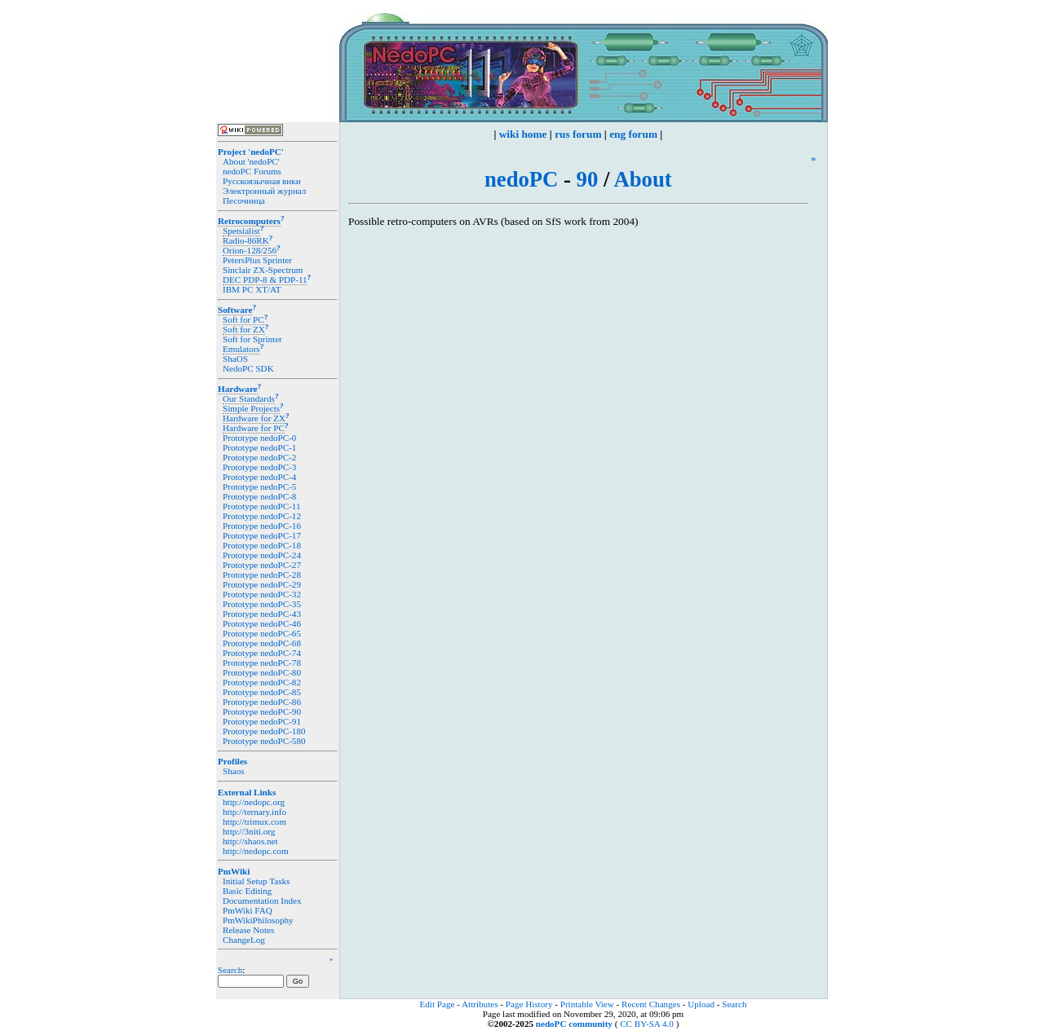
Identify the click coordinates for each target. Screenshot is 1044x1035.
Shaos (234, 771)
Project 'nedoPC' (251, 151)
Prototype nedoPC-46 (262, 623)
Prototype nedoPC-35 (262, 604)
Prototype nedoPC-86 (262, 702)
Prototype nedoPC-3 (259, 467)
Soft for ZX (244, 329)
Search (230, 970)
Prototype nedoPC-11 (262, 506)
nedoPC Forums (252, 171)
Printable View (587, 1004)
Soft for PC (243, 319)
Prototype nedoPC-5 (259, 486)
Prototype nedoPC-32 (262, 594)
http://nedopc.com (256, 851)
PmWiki (234, 871)
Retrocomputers (249, 221)
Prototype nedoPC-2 (259, 457)
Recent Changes (651, 1004)
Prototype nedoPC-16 (262, 526)
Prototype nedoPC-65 (262, 633)
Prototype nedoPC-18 (262, 545)
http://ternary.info (254, 812)
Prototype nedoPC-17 (262, 535)
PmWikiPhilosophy (258, 920)
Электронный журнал (264, 191)
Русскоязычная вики (262, 181)
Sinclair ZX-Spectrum (263, 270)
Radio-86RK (246, 240)
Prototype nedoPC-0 (259, 438)
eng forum (633, 134)
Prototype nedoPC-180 (264, 731)
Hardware (238, 389)
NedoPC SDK (248, 368)
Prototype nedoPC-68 (262, 643)
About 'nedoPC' (251, 161)
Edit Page (437, 1004)
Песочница (244, 200)
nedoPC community (574, 1023)
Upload (701, 1004)
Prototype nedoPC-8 (259, 496)
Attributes (480, 1004)
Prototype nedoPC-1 (259, 447)
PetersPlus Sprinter (257, 260)
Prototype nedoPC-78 (262, 662)
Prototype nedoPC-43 (262, 614)
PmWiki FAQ (247, 910)
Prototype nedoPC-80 (262, 672)
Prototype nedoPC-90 (262, 711)
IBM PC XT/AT (252, 289)
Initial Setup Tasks (256, 881)
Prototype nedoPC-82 (262, 682)
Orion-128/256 (249, 250)
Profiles (232, 761)
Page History (529, 1004)
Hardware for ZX (254, 418)
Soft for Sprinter (252, 339)
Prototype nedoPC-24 (262, 555)
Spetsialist (241, 231)
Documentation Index (262, 900)
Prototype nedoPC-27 (262, 565)
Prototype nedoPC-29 (262, 584)
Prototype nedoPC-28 (262, 574)
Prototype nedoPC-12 (262, 516)
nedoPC (521, 179)
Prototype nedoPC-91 (262, 721)
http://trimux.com (254, 821)
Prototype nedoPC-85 (262, 692)
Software (235, 310)
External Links (247, 792)
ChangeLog (244, 940)
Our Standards (249, 398)
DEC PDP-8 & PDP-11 (265, 279)
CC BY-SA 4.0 (647, 1023)
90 (588, 179)
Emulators (241, 349)
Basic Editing (247, 891)
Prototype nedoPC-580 (264, 741)
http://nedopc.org (254, 802)
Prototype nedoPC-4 (259, 477)
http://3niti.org (249, 831)
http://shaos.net (250, 841)
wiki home (523, 134)
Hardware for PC (254, 428)
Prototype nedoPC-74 (262, 653)
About (643, 179)
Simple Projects (251, 408)
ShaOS (235, 358)
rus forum (578, 134)
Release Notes (248, 930)
